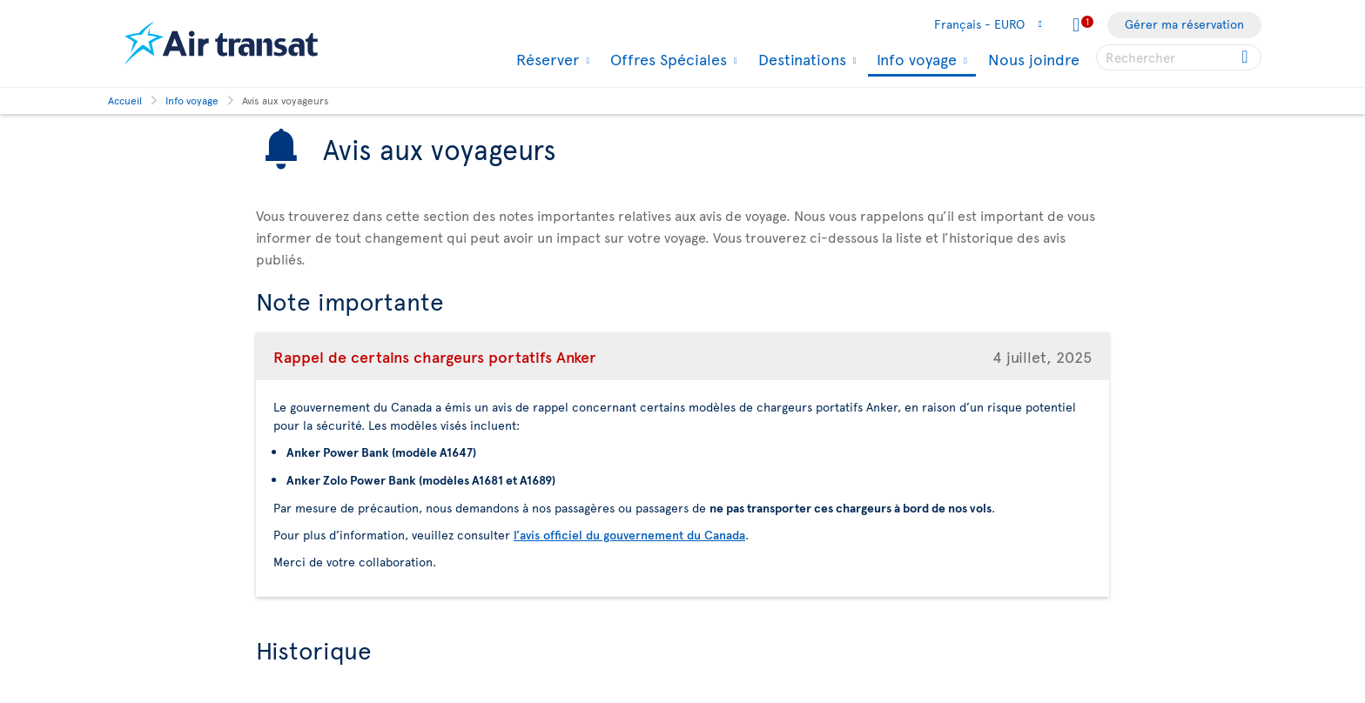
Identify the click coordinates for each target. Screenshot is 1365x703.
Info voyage (914, 60)
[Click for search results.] (1246, 57)
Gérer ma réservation (1184, 24)
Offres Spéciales (666, 59)
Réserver (545, 59)
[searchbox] (1178, 57)
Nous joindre (1033, 59)
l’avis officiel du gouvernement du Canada (629, 534)
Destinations (800, 59)
